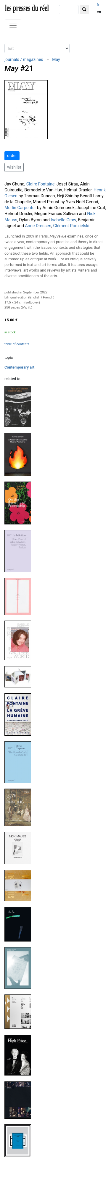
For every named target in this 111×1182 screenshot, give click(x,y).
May (56, 59)
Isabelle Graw (63, 219)
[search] (68, 9)
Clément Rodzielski (71, 225)
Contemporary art (19, 367)
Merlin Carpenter (20, 207)
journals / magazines (23, 59)
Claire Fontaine (40, 184)
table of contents (16, 344)
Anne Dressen (38, 225)
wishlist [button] (14, 167)
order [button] (12, 155)
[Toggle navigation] (13, 25)
